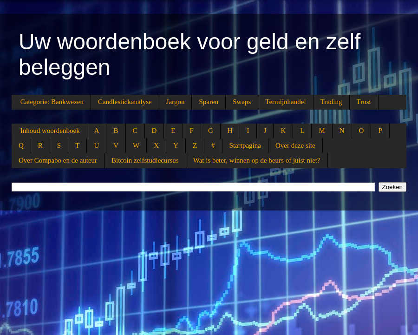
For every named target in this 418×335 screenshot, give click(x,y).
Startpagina (245, 145)
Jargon (175, 101)
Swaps (242, 101)
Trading (331, 101)
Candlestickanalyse (125, 101)
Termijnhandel (285, 101)
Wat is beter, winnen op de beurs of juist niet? (256, 160)
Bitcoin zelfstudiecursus (145, 160)
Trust (364, 101)
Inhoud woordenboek (50, 130)
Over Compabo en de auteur (58, 160)
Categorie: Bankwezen (52, 101)
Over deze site (295, 145)
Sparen (208, 101)
